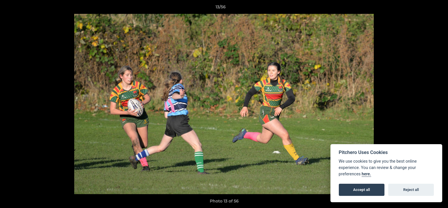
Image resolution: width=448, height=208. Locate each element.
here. (366, 174)
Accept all (361, 189)
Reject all (411, 189)
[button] (423, 8)
